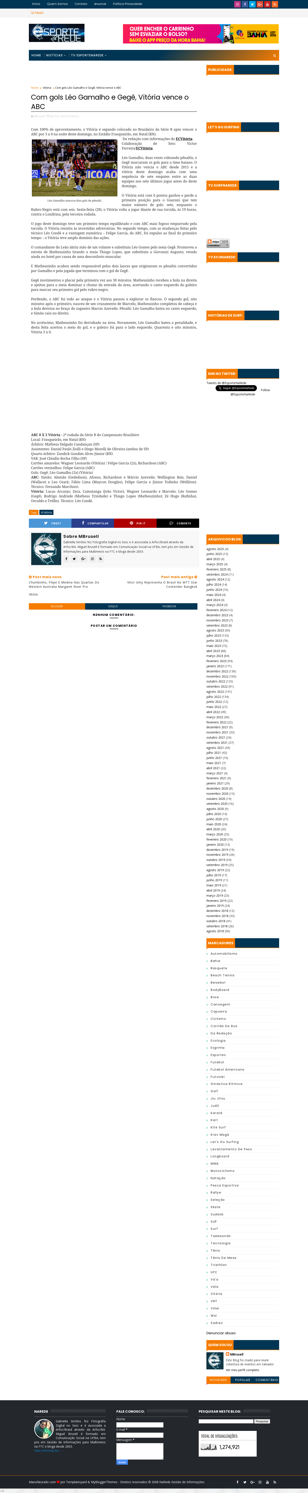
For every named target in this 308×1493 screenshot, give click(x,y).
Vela (214, 1287)
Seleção (218, 1200)
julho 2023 (213, 635)
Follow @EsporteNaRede (250, 392)
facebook (169, 606)
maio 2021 (213, 763)
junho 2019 (214, 880)
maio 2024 (213, 595)
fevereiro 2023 (216, 661)
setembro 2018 (217, 926)
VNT (214, 1301)
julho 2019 (213, 875)
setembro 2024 (217, 574)
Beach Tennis (223, 975)
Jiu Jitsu (218, 1098)
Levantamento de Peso (231, 1149)
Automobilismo (224, 953)
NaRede (165, 1482)
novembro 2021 (217, 732)
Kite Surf (218, 1127)
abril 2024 (213, 600)
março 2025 (214, 564)
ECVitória (184, 138)
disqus (113, 606)
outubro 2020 (215, 799)
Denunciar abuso (221, 1333)
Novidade (218, 1380)
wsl (214, 1315)
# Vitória (46, 512)
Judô (215, 1106)
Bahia (216, 961)
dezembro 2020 (217, 788)
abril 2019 (213, 890)
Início (36, 4)
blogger (57, 606)
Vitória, (74, 116)
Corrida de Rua (224, 1026)
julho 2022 (213, 697)
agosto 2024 (215, 579)
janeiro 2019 (215, 906)
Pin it (138, 523)
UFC (214, 1272)
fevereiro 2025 (216, 569)
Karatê (216, 1113)
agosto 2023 (215, 630)
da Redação (221, 1033)
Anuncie (100, 4)
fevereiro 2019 (216, 901)
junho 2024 (214, 590)
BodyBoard (220, 990)
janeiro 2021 (215, 783)
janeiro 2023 (215, 666)
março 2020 (214, 834)
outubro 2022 (215, 681)
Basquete (219, 968)
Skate (216, 1207)
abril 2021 (213, 768)
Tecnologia (221, 1243)
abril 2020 (213, 829)
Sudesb (217, 1214)
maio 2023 (213, 646)
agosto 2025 (215, 549)
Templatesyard (76, 1482)
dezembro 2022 (217, 671)
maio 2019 (213, 885)
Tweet (52, 523)
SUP (214, 1221)
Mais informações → (48, 1450)
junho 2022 (214, 702)
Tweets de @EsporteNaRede (226, 383)
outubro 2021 (215, 737)
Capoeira (219, 1011)
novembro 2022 (217, 676)
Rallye (216, 1192)
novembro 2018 (217, 916)
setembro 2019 (217, 865)
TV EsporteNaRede (87, 55)
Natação (218, 1178)
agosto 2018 (215, 931)
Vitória (47, 88)
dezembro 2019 (217, 850)
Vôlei (215, 1308)
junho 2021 (214, 758)
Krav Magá (220, 1134)
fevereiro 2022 (216, 722)
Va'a (214, 1279)
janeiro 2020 (215, 844)
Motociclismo (223, 1171)
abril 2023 (213, 651)
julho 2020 (213, 814)
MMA (215, 1163)
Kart (214, 1120)
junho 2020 (214, 819)
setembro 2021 (217, 743)
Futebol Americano (228, 1069)
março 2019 (214, 895)
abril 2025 (213, 559)
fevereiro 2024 (216, 610)
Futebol (217, 1062)
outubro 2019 (215, 860)
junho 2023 (214, 641)
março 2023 (214, 656)
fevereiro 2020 (216, 839)
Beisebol (218, 982)
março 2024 (214, 605)
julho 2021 (213, 753)
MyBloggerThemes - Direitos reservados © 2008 (125, 1482)
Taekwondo (221, 1236)
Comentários (267, 1380)
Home (36, 55)
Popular (242, 1380)
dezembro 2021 (217, 727)
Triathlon (219, 1265)
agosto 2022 (215, 692)
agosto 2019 (215, 870)
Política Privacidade (127, 4)
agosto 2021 (215, 748)
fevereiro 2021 (216, 778)
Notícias (54, 55)
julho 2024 (213, 584)
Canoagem (220, 1004)
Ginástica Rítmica (227, 1084)
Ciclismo (218, 1019)
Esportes (218, 1055)
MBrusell (236, 1354)
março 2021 (214, 773)
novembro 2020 (217, 793)
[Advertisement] (114, 74)
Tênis (215, 1250)
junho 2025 (214, 554)
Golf (214, 1091)
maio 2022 (213, 707)
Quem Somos (57, 4)
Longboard (220, 1156)
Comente (180, 523)
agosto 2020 (215, 809)
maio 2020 (213, 824)
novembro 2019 (217, 855)
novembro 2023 (217, 620)
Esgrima (218, 1048)
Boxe (215, 997)
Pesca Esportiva (225, 1185)
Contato (81, 4)
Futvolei (218, 1077)
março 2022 (214, 717)
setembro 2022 (217, 686)
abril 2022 (213, 712)
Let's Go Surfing (225, 1142)
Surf (214, 1229)
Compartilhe (95, 523)
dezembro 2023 (217, 615)
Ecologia (218, 1040)
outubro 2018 (215, 921)
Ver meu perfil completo (242, 1370)
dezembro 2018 (217, 911)
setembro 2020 (217, 804)
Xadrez (217, 1323)
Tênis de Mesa (224, 1258)
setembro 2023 (217, 625)
